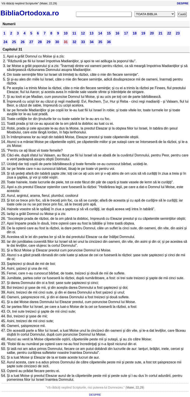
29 (48, 42)
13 (92, 33)
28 (40, 42)
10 (66, 33)
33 (83, 42)
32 (74, 42)
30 (57, 42)
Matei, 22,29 (135, 387)
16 (117, 33)
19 (143, 33)
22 (169, 33)
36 (109, 42)
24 (5, 42)
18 (135, 33)
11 (74, 33)
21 (160, 33)
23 (178, 33)
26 (23, 42)
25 (14, 42)
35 (100, 42)
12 (83, 33)
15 (109, 33)
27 (31, 42)
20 (152, 33)
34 (92, 42)
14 (100, 33)
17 (126, 33)
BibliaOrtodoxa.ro (29, 13)
